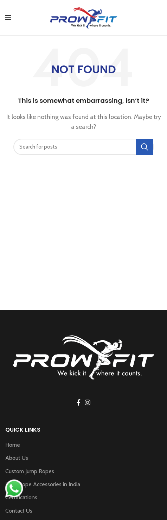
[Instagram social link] (87, 402)
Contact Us (18, 510)
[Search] (83, 147)
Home (12, 444)
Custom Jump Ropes (29, 471)
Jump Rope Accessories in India (42, 484)
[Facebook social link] (79, 402)
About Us (16, 458)
